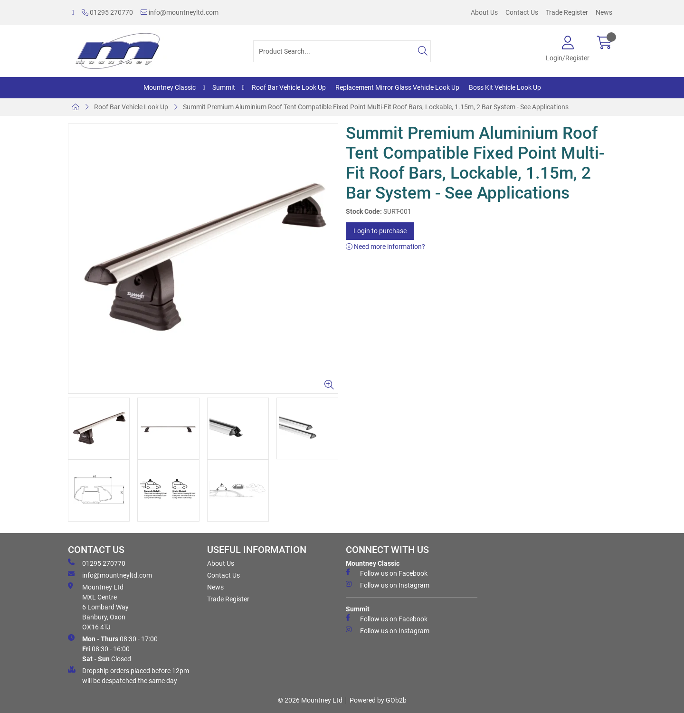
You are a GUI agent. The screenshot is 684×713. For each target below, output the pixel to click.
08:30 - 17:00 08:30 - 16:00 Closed (113, 648)
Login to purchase (380, 231)
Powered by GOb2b (378, 700)
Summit (223, 87)
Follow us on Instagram (387, 584)
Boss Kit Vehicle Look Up (505, 87)
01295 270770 (107, 12)
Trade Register (567, 12)
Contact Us (521, 12)
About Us (484, 12)
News (604, 12)
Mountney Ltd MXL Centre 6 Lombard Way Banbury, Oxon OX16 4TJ (98, 606)
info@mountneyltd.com (179, 12)
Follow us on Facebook (387, 573)
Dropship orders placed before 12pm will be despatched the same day (128, 675)
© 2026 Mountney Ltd (310, 700)
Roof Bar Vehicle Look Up (289, 87)
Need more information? (385, 246)
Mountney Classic (169, 87)
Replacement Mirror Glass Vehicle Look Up (397, 87)
